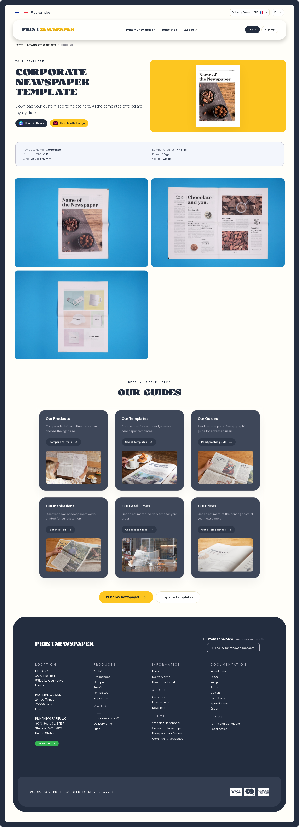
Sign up (270, 29)
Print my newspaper (140, 29)
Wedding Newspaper (166, 723)
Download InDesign (69, 123)
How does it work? (106, 718)
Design (215, 692)
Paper (214, 687)
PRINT (48, 29)
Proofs (98, 687)
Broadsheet (102, 677)
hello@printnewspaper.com (235, 648)
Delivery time (103, 723)
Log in (252, 29)
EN (275, 12)
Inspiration (101, 698)
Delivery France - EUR (247, 12)
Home (98, 713)
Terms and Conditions (226, 723)
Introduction (219, 671)
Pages (215, 677)
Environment (160, 702)
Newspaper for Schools (168, 733)
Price (97, 729)
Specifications (220, 703)
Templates (169, 29)
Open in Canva (31, 123)
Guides (189, 29)
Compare (100, 682)
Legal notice (219, 729)
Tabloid (98, 671)
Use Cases (218, 698)
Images (215, 682)
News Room (160, 708)
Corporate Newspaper (167, 728)
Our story (158, 697)
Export (215, 708)
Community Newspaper (168, 738)
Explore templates (177, 597)
